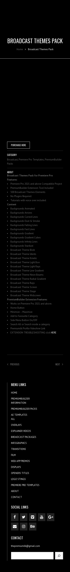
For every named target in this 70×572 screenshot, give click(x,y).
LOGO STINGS (18, 479)
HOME (14, 392)
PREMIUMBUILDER (20, 398)
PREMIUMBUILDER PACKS (24, 408)
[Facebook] (14, 517)
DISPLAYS (16, 467)
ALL (13, 419)
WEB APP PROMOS (20, 461)
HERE (53, 332)
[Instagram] (23, 526)
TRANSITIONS (18, 449)
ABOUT (15, 491)
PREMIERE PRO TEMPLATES (25, 485)
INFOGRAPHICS (19, 443)
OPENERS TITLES (20, 473)
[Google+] (50, 517)
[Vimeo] (32, 517)
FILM (13, 455)
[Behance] (32, 526)
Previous (13, 364)
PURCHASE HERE (18, 145)
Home (20, 49)
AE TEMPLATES (19, 414)
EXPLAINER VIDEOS (21, 431)
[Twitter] (23, 517)
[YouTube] (41, 517)
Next (59, 364)
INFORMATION (18, 402)
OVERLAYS (16, 425)
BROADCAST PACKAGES (23, 437)
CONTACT (16, 497)
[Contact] (14, 526)
